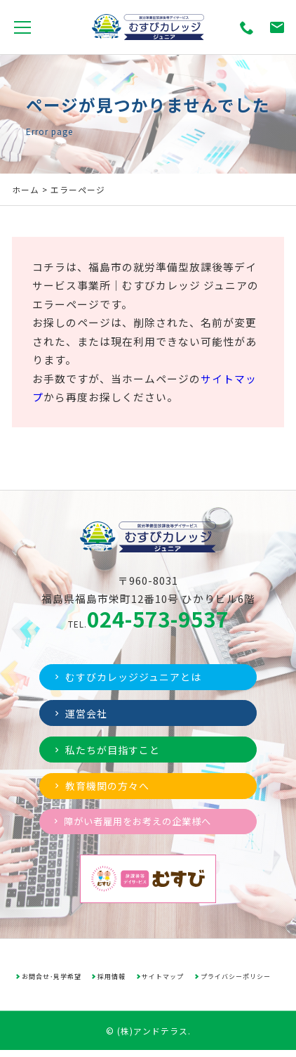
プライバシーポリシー (236, 982)
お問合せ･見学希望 (51, 982)
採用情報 (112, 982)
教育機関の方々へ (104, 789)
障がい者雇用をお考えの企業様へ (137, 827)
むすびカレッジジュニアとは (132, 677)
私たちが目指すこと (110, 752)
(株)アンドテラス (152, 1037)
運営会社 (82, 714)
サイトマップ (163, 982)
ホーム (25, 189)
